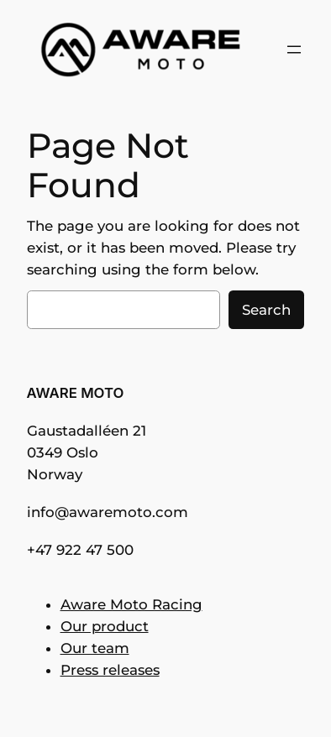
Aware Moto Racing (131, 604)
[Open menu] (294, 49)
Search (266, 309)
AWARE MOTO (75, 392)
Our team (94, 648)
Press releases (110, 669)
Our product (104, 626)
